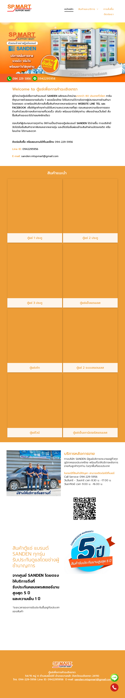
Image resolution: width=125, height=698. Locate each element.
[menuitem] (69, 9)
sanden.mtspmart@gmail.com (93, 679)
